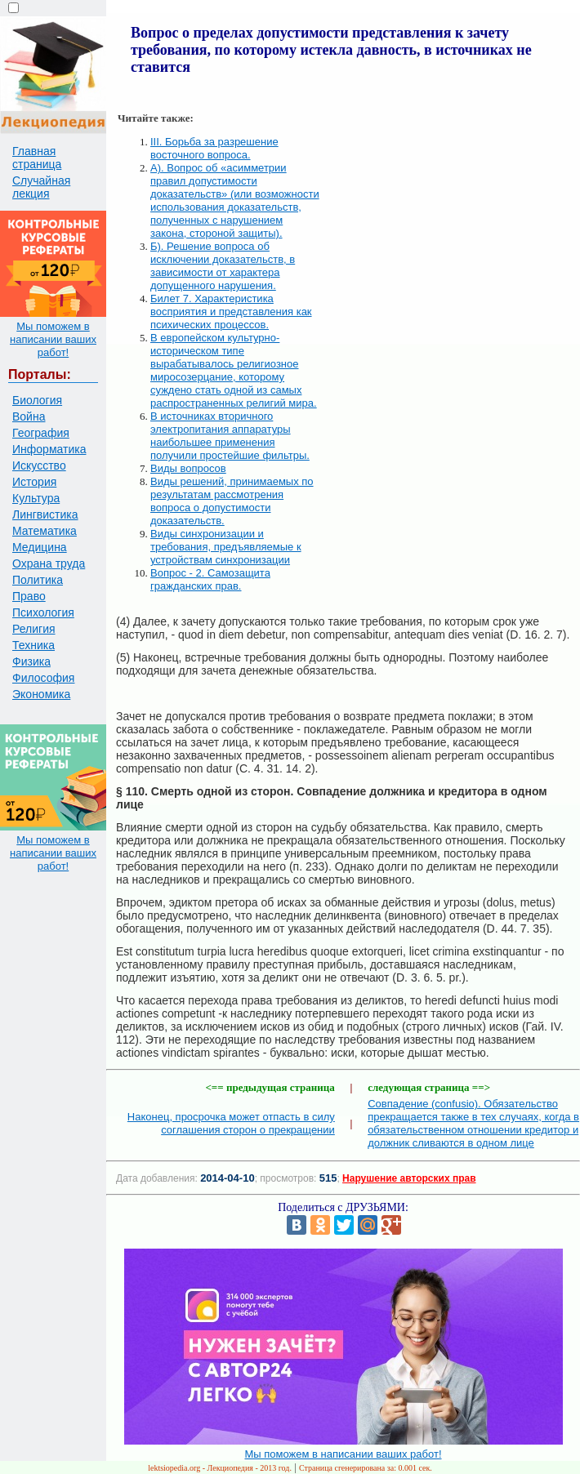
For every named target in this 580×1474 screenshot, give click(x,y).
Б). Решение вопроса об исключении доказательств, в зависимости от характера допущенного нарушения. (222, 266)
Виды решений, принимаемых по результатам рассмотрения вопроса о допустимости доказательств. (232, 501)
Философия (43, 677)
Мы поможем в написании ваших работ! (53, 339)
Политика (37, 579)
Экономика (41, 694)
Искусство (39, 465)
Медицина (39, 547)
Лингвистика (45, 514)
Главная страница (36, 158)
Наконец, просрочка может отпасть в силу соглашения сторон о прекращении (231, 1123)
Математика (44, 530)
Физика (31, 661)
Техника (33, 645)
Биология (37, 400)
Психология (43, 612)
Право (29, 596)
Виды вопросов (188, 468)
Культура (36, 498)
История (34, 481)
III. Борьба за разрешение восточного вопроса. (214, 148)
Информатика (49, 449)
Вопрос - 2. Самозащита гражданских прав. (210, 579)
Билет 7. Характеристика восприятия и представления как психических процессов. (231, 311)
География (40, 432)
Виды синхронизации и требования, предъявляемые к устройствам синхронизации (225, 547)
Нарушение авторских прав (408, 1178)
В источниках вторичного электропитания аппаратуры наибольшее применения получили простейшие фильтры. (230, 435)
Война (28, 416)
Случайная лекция (41, 187)
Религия (34, 628)
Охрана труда (48, 563)
